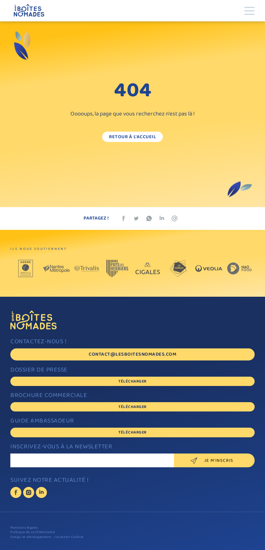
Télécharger (132, 381)
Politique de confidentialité (32, 532)
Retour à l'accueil (132, 137)
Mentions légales (24, 528)
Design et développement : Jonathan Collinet (47, 537)
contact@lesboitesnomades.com (132, 355)
